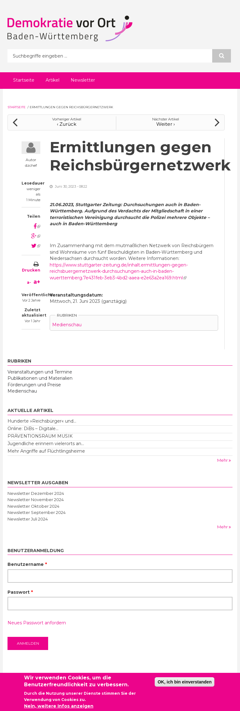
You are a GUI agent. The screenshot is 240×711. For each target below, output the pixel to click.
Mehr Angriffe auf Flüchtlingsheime (46, 451)
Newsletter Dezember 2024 (36, 493)
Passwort (20, 592)
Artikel (52, 80)
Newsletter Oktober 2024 (33, 506)
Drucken (31, 270)
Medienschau (67, 325)
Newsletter (83, 80)
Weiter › (165, 124)
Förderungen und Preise (34, 385)
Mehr (223, 460)
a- (29, 282)
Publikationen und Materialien (40, 378)
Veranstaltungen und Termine (40, 372)
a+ (36, 281)
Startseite (23, 80)
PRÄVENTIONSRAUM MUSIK (40, 436)
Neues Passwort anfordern (37, 623)
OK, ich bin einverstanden (185, 683)
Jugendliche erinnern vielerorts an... (46, 443)
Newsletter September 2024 (37, 512)
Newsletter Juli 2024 (28, 518)
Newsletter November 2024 (36, 499)
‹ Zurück (66, 124)
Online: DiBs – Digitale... (33, 428)
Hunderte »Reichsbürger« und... (42, 421)
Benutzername (27, 564)
